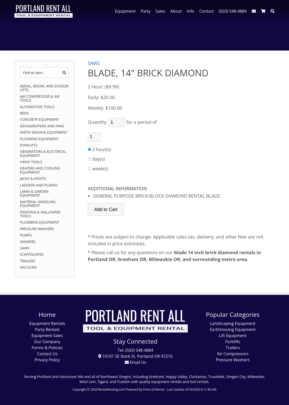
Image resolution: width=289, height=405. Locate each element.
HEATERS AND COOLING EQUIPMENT (40, 170)
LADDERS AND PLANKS (39, 185)
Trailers (233, 347)
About (176, 11)
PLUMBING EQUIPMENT (39, 222)
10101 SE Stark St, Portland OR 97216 (135, 356)
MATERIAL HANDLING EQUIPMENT (38, 204)
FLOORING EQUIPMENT (39, 139)
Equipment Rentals (47, 323)
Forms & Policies (47, 347)
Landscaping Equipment (232, 323)
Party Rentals (47, 329)
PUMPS (26, 235)
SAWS (24, 248)
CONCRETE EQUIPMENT (39, 119)
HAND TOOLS (31, 162)
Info (190, 11)
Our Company (47, 341)
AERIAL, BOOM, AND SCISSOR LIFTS (44, 88)
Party (146, 11)
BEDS (24, 113)
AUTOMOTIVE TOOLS (37, 107)
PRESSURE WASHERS (37, 229)
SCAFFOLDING (32, 254)
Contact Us (47, 353)
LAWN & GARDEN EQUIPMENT (34, 193)
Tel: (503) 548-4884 (135, 350)
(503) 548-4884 (233, 11)
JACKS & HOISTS (33, 178)
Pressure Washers (233, 360)
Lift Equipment (232, 335)
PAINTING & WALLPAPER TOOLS (40, 214)
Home (47, 314)
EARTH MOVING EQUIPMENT (43, 132)
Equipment (125, 11)
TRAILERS (27, 261)
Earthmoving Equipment (233, 329)
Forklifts (232, 341)
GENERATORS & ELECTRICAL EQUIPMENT (43, 153)
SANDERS (27, 242)
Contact (206, 11)
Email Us (135, 362)
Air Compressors (233, 353)
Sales (160, 11)
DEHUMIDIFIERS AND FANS (42, 126)
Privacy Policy (47, 360)
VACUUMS (28, 267)
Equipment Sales (47, 335)
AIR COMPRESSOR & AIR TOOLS (39, 98)
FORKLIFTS (28, 145)
